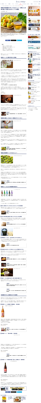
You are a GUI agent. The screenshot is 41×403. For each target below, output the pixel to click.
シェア (8, 40)
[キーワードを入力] (36, 1)
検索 (39, 1)
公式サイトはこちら (3, 325)
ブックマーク (19, 40)
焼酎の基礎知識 (3, 11)
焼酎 (6, 11)
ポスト (14, 40)
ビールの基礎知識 (31, 110)
